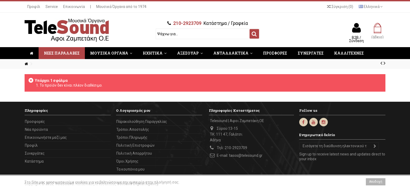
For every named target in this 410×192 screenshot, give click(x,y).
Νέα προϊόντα (36, 129)
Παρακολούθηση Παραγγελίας (141, 121)
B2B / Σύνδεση (356, 38)
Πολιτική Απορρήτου (134, 153)
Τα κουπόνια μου (130, 169)
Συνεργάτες (35, 153)
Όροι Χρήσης (127, 161)
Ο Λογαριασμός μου (133, 110)
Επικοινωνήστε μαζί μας (46, 137)
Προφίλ (33, 7)
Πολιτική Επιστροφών (135, 145)
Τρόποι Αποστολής (132, 129)
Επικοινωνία (74, 7)
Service (51, 7)
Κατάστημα (34, 161)
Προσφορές (35, 121)
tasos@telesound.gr (245, 155)
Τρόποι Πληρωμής (132, 137)
